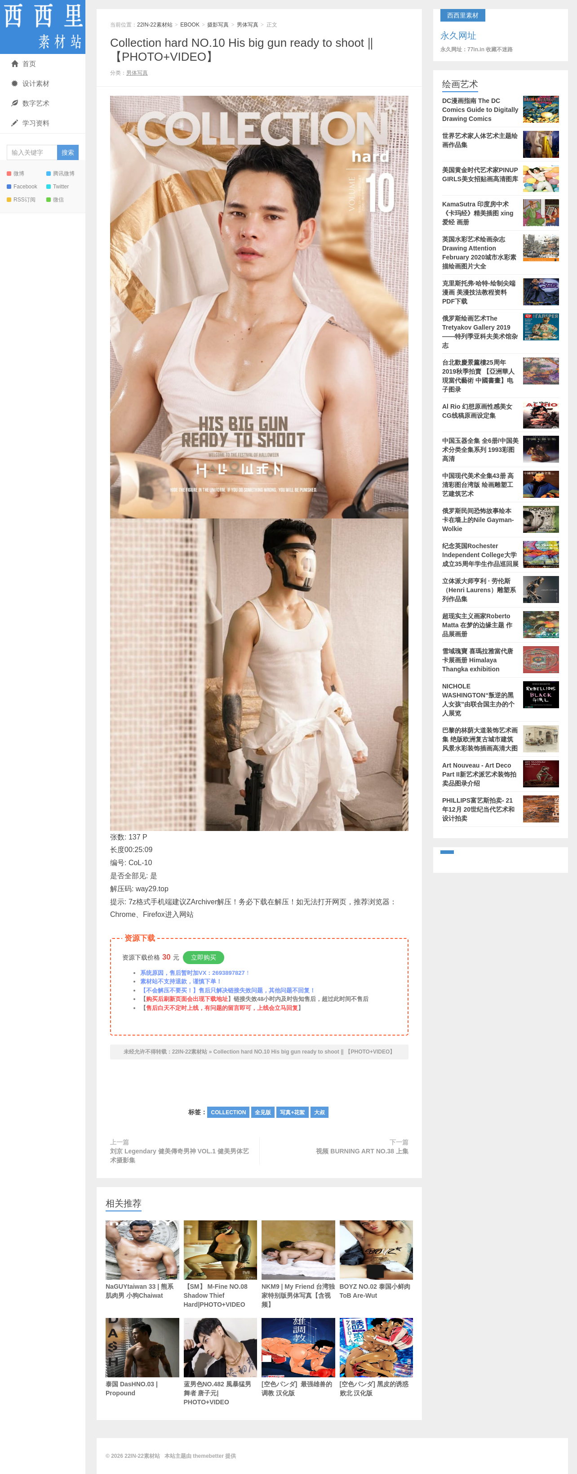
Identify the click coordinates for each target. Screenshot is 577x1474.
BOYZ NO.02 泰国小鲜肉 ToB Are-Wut (376, 1259)
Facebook (22, 186)
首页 (23, 63)
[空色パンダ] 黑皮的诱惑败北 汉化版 (376, 1357)
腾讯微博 (60, 173)
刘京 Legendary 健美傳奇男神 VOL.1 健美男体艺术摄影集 (179, 1156)
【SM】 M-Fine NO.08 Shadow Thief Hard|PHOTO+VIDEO (220, 1264)
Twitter (57, 186)
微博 (15, 173)
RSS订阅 (21, 200)
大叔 (319, 1112)
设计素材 (30, 83)
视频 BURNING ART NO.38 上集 (362, 1151)
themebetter (208, 1456)
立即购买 (203, 957)
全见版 (263, 1112)
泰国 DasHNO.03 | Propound (142, 1357)
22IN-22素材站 (42, 27)
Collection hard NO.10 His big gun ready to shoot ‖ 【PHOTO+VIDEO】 (304, 1052)
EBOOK (190, 25)
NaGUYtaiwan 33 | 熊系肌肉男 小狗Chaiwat (142, 1259)
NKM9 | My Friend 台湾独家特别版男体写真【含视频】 (298, 1264)
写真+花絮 (292, 1112)
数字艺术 (30, 103)
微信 (55, 200)
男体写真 (247, 25)
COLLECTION (228, 1112)
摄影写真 (218, 25)
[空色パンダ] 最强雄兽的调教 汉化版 (298, 1357)
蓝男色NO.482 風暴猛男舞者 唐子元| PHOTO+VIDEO (220, 1362)
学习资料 (30, 123)
